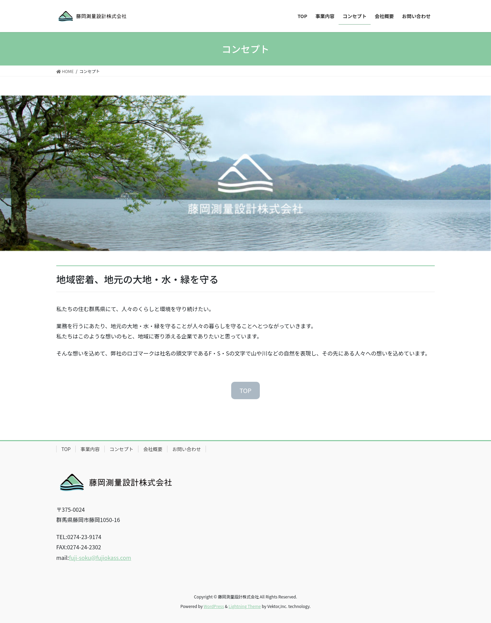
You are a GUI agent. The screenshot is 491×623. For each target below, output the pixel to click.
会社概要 (152, 449)
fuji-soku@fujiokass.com (100, 557)
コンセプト (121, 449)
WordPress (214, 606)
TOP (245, 390)
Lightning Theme (244, 606)
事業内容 (90, 449)
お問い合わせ (186, 449)
